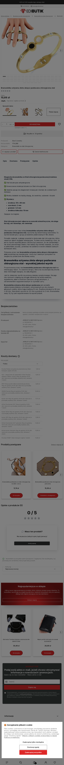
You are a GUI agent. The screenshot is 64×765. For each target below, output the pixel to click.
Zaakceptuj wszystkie (33, 752)
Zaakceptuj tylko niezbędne (33, 742)
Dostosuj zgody (33, 747)
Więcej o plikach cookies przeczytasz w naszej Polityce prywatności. (30, 736)
